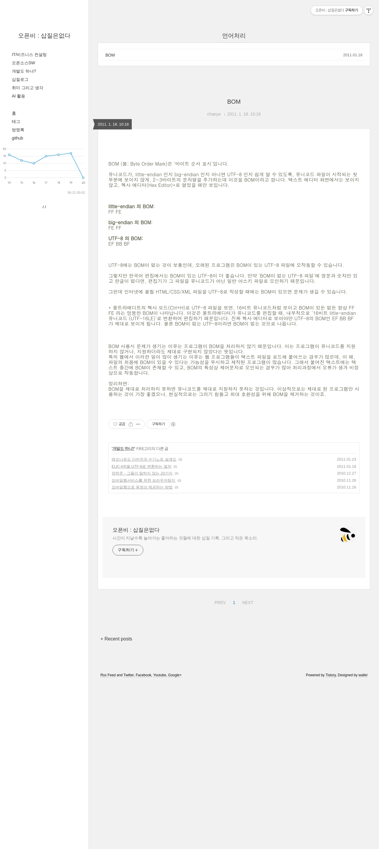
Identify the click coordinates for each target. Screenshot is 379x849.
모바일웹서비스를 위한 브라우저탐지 (143, 646)
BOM (110, 55)
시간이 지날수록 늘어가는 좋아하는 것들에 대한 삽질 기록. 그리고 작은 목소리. (185, 703)
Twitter (128, 841)
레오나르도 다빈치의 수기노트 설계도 (144, 625)
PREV (219, 767)
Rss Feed (107, 841)
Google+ (175, 841)
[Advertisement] (233, 197)
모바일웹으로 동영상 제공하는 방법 (142, 653)
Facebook (143, 841)
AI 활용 (18, 96)
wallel (363, 841)
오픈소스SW (23, 62)
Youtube (159, 841)
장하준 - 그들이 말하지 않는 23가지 (142, 639)
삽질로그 (20, 79)
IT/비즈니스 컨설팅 (29, 54)
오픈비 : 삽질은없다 (44, 35)
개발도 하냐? (24, 71)
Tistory (330, 841)
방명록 (18, 129)
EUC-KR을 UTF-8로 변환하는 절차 (141, 632)
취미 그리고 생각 (27, 87)
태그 (16, 121)
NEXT (247, 767)
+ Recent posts (116, 804)
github (17, 138)
